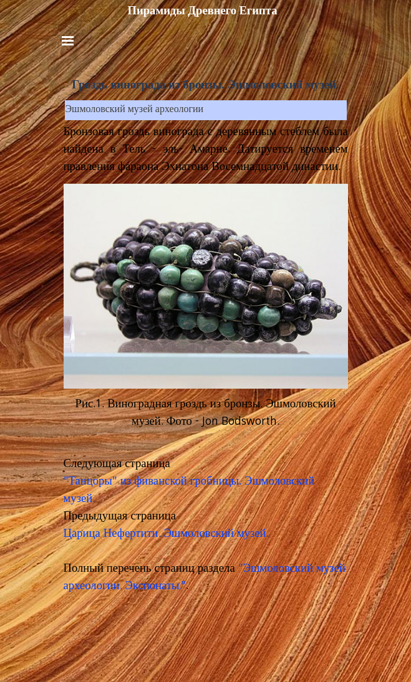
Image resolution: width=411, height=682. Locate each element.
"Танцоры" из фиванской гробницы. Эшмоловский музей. (189, 491)
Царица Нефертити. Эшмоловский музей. (166, 534)
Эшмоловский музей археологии (134, 110)
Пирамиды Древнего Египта (202, 10)
